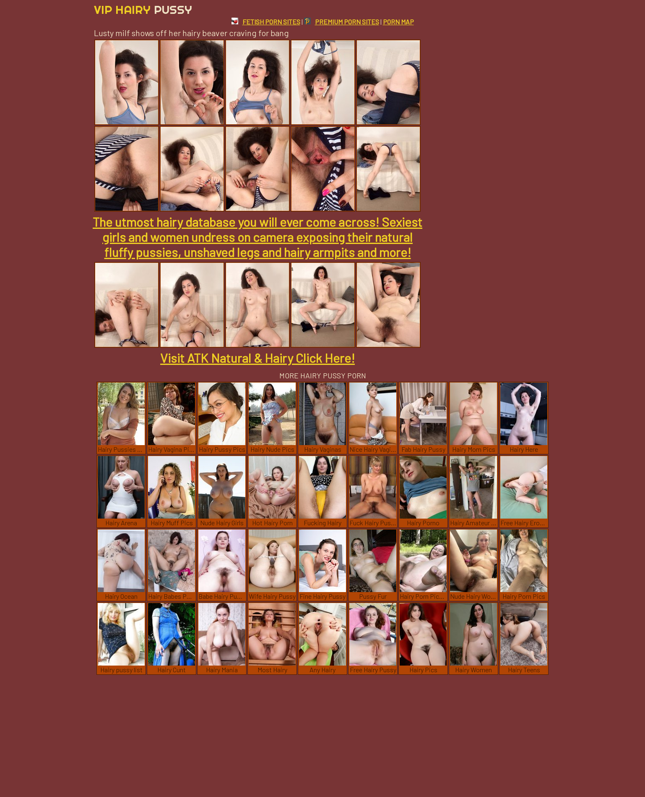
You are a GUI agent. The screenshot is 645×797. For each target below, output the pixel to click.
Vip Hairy (143, 9)
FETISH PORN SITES (265, 22)
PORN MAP (398, 22)
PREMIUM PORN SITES (341, 22)
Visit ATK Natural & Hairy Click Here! (257, 357)
